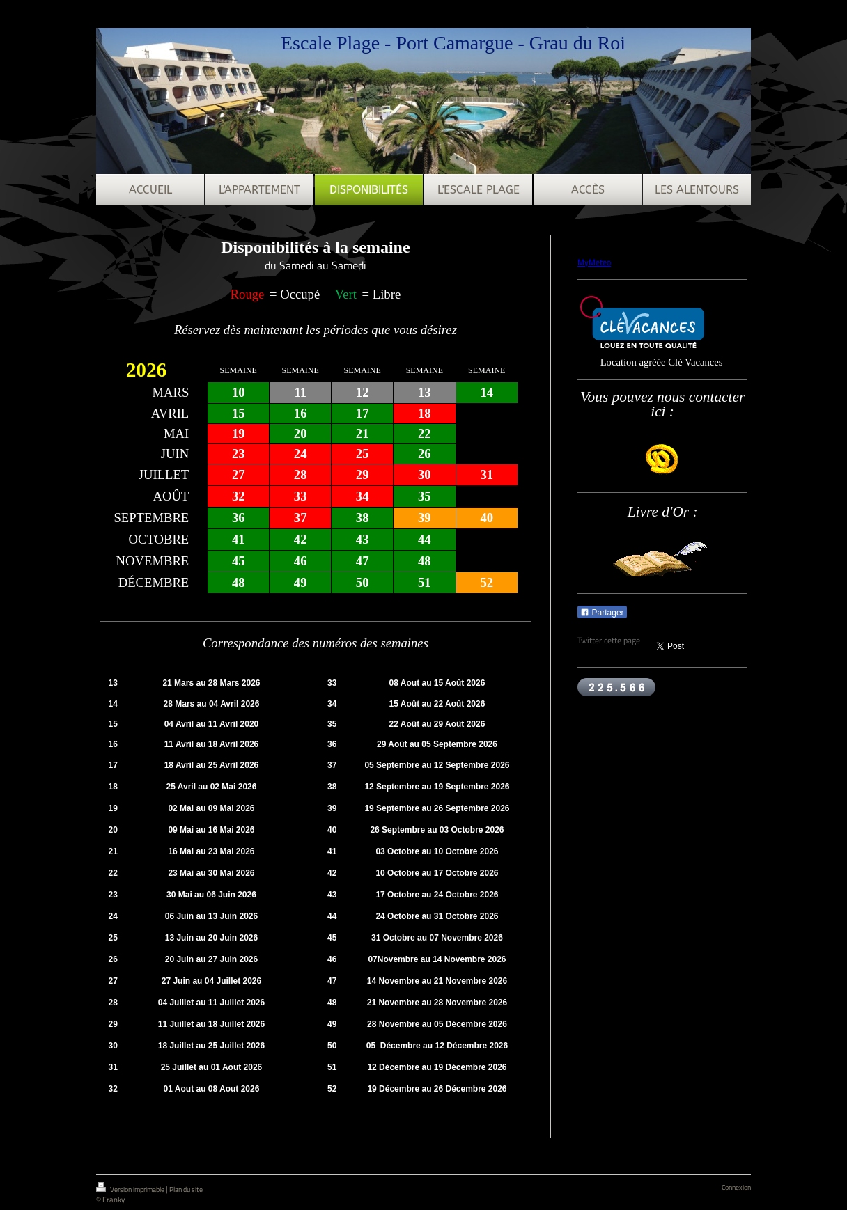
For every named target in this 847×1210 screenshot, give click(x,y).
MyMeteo (594, 262)
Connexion (736, 1187)
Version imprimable (131, 1188)
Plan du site (186, 1189)
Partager (601, 613)
